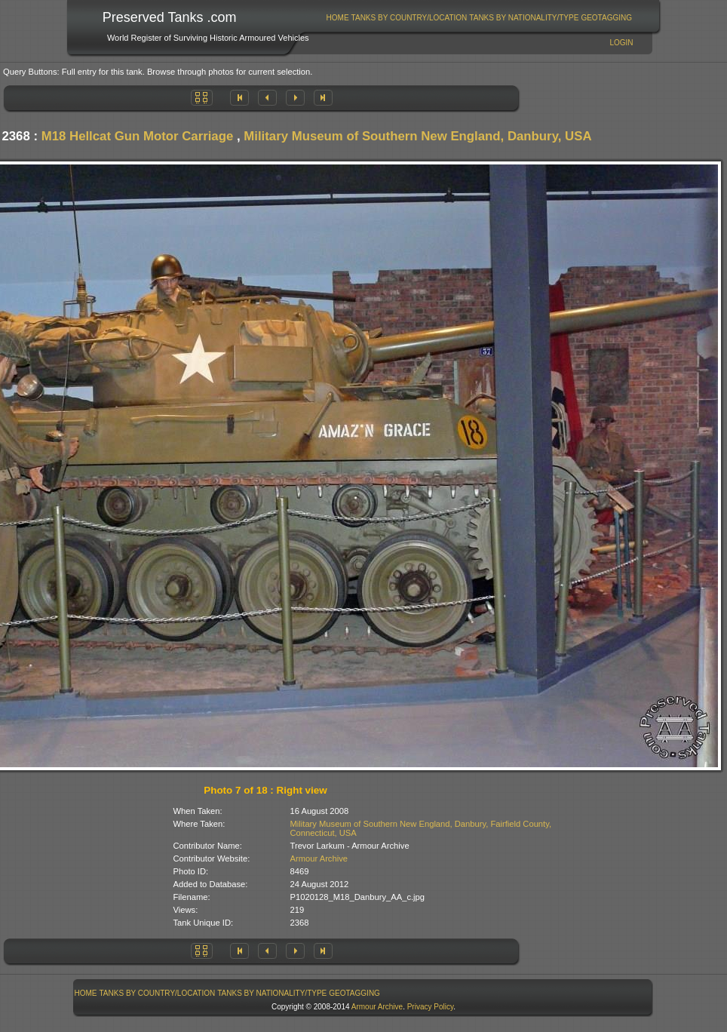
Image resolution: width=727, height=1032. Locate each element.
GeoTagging (606, 18)
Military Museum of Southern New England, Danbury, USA (417, 136)
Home (338, 18)
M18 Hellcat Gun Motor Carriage (137, 136)
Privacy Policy (430, 1007)
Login (621, 42)
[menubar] (479, 18)
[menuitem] (337, 18)
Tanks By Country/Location (409, 18)
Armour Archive (319, 858)
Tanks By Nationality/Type (523, 18)
